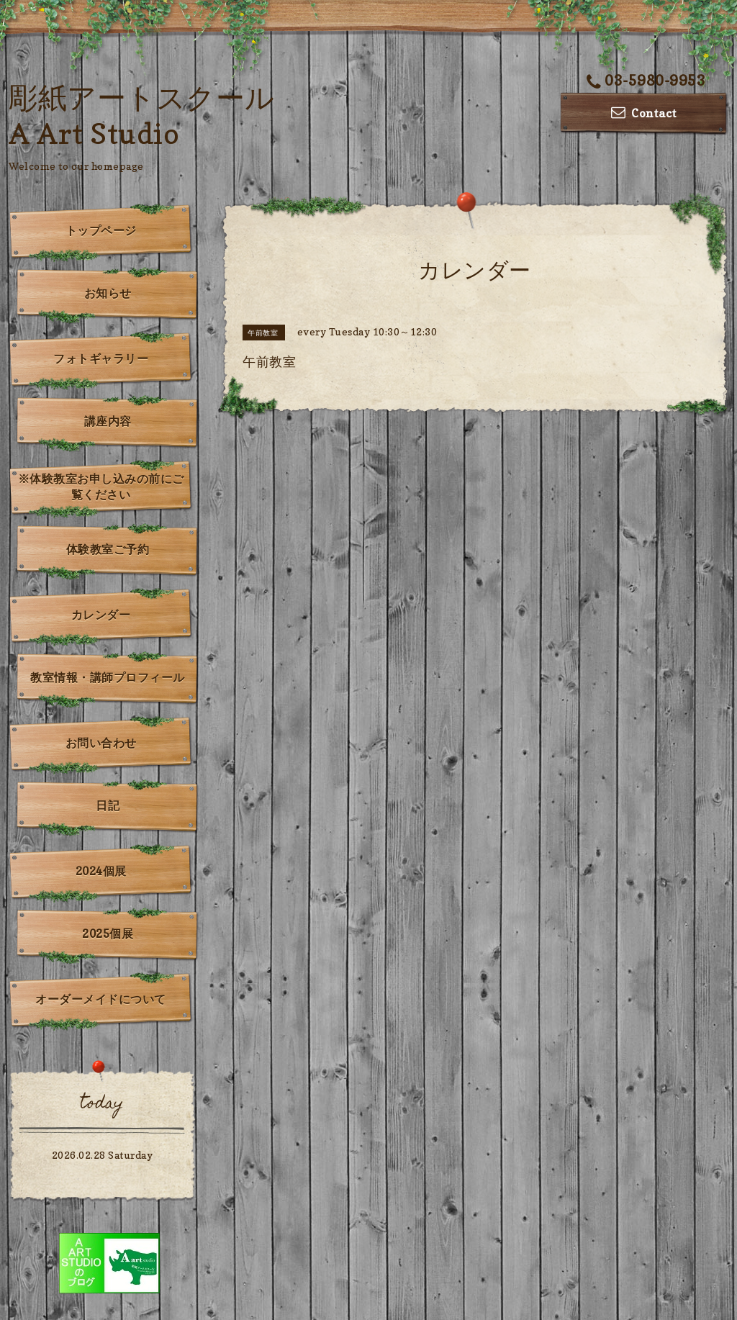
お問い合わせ (101, 743)
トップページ (101, 230)
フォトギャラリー (100, 358)
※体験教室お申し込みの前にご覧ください (101, 486)
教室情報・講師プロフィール (107, 677)
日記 (107, 805)
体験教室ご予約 (108, 549)
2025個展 (107, 933)
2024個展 (101, 871)
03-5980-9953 (646, 80)
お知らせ (108, 293)
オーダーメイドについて (100, 999)
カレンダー (101, 614)
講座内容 (108, 421)
